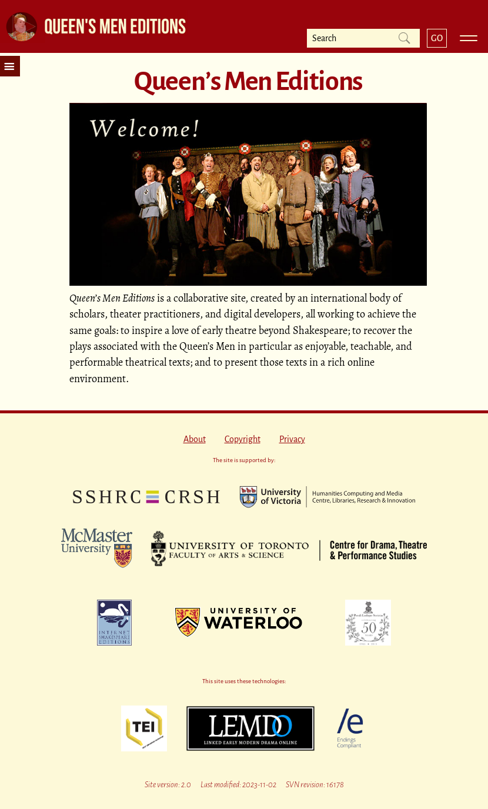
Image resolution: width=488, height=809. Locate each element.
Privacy (292, 439)
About (194, 439)
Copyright (242, 439)
